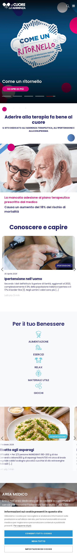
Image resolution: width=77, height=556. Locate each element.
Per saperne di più (22, 525)
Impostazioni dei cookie (38, 549)
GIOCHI (38, 388)
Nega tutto (38, 541)
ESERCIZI (38, 350)
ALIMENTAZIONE (38, 337)
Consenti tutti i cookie (38, 533)
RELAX (38, 362)
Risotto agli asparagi (20, 450)
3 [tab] (14, 108)
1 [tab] (2, 108)
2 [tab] (8, 108)
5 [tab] (25, 108)
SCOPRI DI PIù (15, 89)
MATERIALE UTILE (38, 375)
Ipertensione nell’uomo (23, 279)
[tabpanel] (38, 51)
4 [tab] (19, 108)
